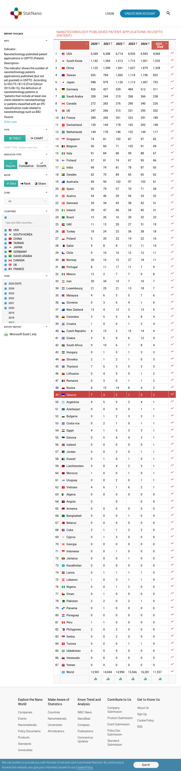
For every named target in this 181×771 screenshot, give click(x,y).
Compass (84, 725)
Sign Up (142, 714)
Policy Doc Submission (114, 732)
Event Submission (118, 724)
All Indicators (56, 731)
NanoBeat (84, 718)
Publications (85, 731)
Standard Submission (114, 742)
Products (24, 737)
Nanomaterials (27, 725)
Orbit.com (10, 122)
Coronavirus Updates (85, 739)
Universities (25, 750)
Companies (25, 712)
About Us (143, 708)
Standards (24, 744)
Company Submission (114, 710)
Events (22, 718)
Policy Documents (29, 731)
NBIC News (85, 712)
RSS (139, 727)
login (109, 13)
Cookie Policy (84, 767)
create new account (140, 13)
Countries (54, 712)
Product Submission (120, 718)
